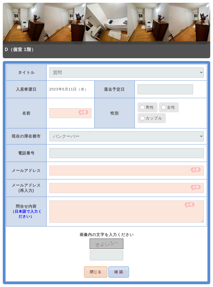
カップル (154, 118)
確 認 (118, 272)
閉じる (96, 272)
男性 (150, 107)
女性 (171, 107)
